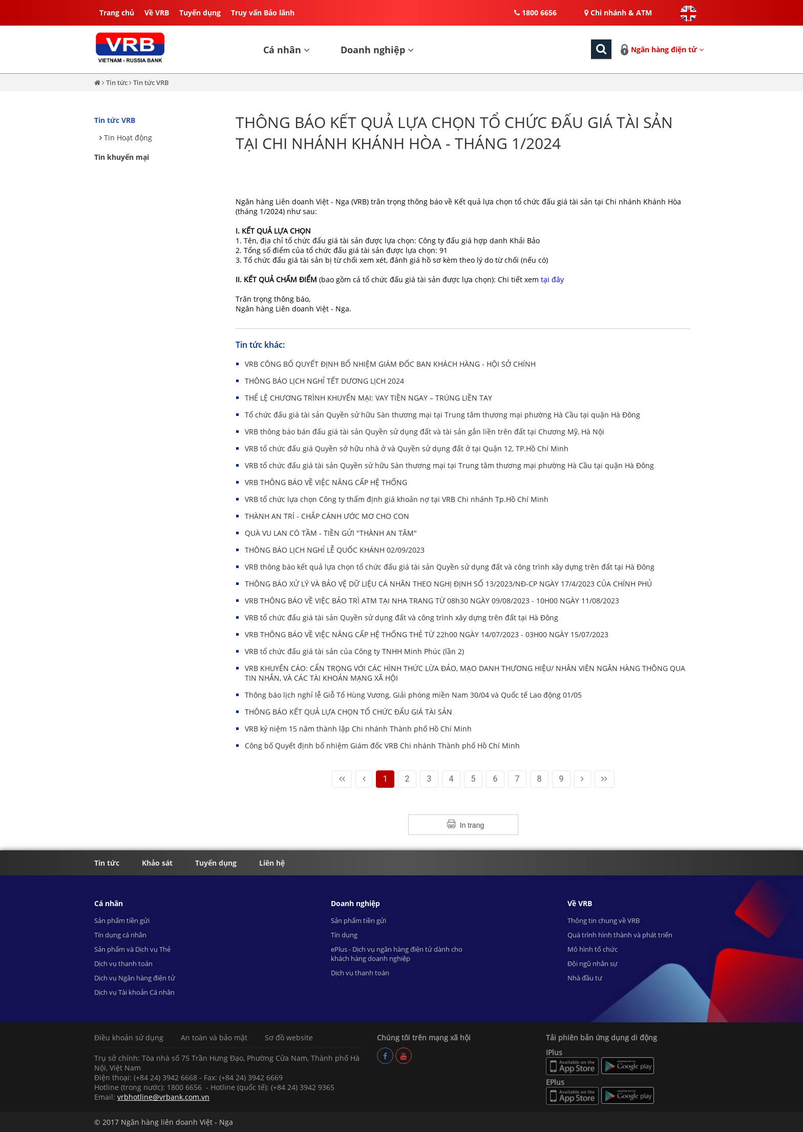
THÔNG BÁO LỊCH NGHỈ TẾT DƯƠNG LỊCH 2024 (324, 381)
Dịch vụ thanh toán (123, 963)
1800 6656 (535, 12)
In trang (472, 825)
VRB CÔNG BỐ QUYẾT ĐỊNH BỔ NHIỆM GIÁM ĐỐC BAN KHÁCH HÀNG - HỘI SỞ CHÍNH (390, 364)
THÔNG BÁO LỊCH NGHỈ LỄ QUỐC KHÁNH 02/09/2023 (335, 550)
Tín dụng (344, 934)
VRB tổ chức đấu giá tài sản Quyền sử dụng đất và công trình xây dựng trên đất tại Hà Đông (401, 617)
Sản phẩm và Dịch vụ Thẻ (132, 949)
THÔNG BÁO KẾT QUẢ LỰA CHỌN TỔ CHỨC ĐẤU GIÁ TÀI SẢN (348, 712)
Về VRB (156, 12)
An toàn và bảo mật (214, 1037)
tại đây (552, 279)
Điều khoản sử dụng (128, 1037)
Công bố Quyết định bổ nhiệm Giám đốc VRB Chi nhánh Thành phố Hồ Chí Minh (382, 745)
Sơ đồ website (289, 1037)
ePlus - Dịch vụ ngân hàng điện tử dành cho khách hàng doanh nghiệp (396, 954)
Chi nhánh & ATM (618, 12)
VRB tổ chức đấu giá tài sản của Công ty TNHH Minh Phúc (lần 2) (354, 651)
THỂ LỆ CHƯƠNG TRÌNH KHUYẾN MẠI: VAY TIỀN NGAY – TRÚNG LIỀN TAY (368, 398)
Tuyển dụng (200, 12)
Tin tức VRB (151, 82)
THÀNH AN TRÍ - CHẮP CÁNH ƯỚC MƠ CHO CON (327, 516)
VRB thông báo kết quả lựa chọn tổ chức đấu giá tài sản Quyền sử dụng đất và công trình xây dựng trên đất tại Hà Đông (449, 567)
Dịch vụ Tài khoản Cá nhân (134, 992)
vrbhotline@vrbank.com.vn (163, 1097)
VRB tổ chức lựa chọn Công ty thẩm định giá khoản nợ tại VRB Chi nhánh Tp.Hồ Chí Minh (396, 499)
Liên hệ (272, 863)
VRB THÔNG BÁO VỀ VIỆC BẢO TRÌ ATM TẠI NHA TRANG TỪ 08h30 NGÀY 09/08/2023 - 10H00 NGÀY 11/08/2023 (432, 600)
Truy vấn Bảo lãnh (262, 12)
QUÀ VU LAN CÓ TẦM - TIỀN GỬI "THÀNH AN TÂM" (331, 533)
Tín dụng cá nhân (120, 934)
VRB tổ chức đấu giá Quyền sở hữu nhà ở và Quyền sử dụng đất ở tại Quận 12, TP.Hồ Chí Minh (406, 448)
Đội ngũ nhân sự (592, 963)
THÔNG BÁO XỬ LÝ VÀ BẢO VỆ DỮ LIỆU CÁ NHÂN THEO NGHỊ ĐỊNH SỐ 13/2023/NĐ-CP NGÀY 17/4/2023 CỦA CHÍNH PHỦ (448, 584)
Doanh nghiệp (377, 50)
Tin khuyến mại (121, 157)
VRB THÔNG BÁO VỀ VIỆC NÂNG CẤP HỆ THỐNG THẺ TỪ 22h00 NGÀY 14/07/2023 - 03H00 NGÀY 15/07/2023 (426, 634)
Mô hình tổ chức (592, 949)
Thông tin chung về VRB (603, 920)
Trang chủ (116, 12)
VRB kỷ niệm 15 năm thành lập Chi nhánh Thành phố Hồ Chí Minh (358, 728)
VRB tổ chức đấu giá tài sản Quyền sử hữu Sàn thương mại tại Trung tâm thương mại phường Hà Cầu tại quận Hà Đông (449, 465)
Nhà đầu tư (584, 977)
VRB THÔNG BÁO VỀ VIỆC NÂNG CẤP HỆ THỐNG (326, 482)
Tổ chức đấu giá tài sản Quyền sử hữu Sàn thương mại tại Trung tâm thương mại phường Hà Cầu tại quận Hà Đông (442, 415)
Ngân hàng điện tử (667, 49)
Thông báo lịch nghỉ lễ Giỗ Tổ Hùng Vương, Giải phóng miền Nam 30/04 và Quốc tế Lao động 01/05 (413, 695)
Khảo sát (157, 863)
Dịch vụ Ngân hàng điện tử (134, 977)
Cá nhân (286, 50)
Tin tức (117, 82)
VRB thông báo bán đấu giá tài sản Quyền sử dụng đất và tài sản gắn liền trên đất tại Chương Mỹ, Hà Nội (424, 431)
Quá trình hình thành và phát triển (619, 934)
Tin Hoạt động (128, 137)
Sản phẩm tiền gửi (122, 920)
